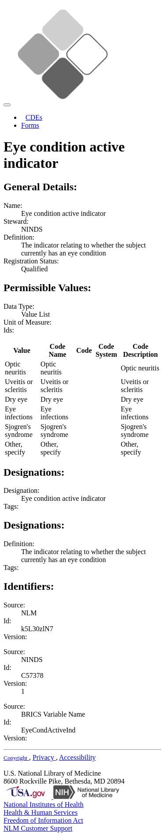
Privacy (44, 757)
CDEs (34, 117)
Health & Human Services (40, 812)
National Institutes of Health (44, 804)
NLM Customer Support (38, 828)
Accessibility (77, 757)
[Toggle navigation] (7, 105)
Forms (30, 125)
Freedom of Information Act (43, 820)
